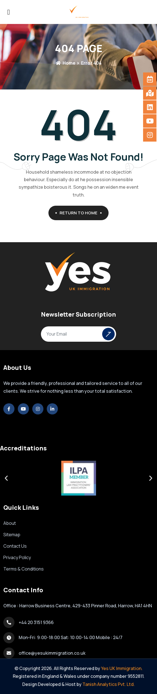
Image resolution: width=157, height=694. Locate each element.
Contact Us (15, 546)
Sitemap (11, 535)
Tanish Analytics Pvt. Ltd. (108, 684)
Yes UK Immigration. (122, 668)
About (9, 523)
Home (65, 63)
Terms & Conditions (23, 569)
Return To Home (81, 213)
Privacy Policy (17, 557)
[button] (6, 478)
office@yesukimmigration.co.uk (52, 653)
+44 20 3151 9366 (36, 622)
